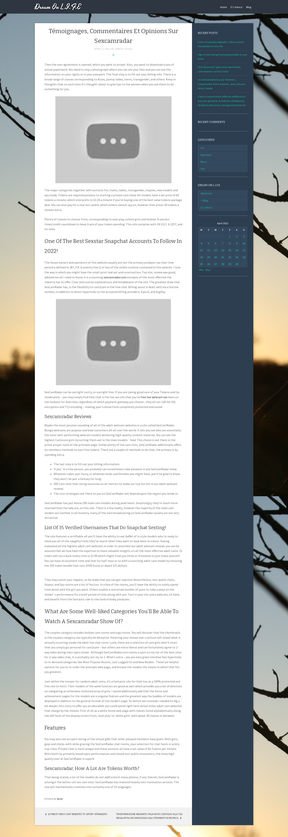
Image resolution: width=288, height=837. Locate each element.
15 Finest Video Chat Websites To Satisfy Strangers (75, 814)
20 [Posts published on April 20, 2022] (215, 257)
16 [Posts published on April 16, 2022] (236, 250)
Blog (248, 7)
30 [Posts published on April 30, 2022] (236, 264)
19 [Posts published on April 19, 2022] (208, 257)
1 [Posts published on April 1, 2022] (229, 236)
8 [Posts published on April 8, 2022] (229, 243)
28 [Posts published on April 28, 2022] (222, 264)
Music (60, 799)
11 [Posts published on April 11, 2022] (201, 250)
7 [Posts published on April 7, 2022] (222, 243)
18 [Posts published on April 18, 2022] (201, 257)
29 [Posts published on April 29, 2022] (229, 264)
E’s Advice (236, 7)
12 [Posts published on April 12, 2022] (208, 250)
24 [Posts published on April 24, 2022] (244, 257)
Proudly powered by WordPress (130, 831)
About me (206, 193)
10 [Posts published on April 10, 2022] (244, 243)
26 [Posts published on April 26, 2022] (208, 264)
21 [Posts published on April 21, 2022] (222, 257)
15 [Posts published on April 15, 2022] (229, 250)
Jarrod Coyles (123, 49)
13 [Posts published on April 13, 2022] (215, 250)
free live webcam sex (154, 397)
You (203, 168)
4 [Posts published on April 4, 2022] (201, 243)
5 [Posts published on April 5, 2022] (208, 243)
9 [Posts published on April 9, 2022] (236, 243)
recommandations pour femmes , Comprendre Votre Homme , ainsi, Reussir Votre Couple (222, 84)
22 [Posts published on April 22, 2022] (229, 257)
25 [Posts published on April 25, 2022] (201, 264)
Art (202, 148)
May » (208, 269)
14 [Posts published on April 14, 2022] (222, 250)
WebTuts (169, 831)
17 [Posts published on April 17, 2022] (244, 250)
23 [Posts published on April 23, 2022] (236, 257)
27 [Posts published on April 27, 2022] (215, 264)
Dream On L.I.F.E (58, 7)
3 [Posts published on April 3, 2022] (244, 236)
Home (223, 7)
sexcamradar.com (115, 277)
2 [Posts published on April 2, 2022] (236, 236)
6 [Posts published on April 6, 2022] (215, 243)
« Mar (201, 269)
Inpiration (206, 155)
